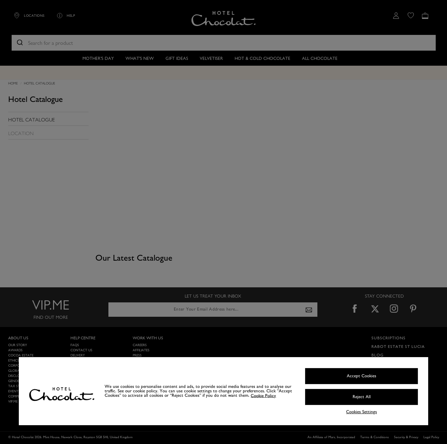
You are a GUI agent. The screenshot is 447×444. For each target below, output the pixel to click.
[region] (223, 391)
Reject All (362, 397)
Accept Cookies (361, 376)
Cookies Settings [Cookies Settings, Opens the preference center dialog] (361, 412)
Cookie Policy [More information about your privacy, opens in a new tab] (263, 395)
